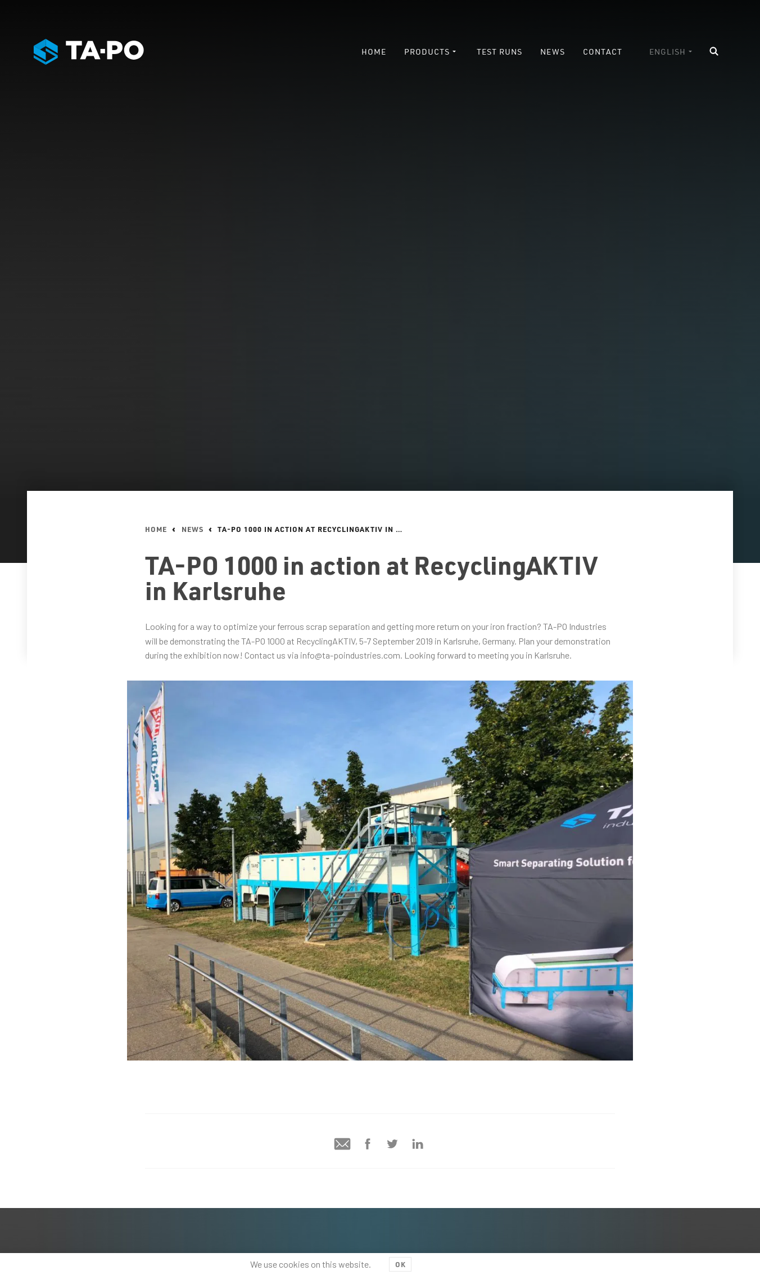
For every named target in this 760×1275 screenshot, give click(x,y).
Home (156, 529)
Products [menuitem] (427, 51)
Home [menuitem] (373, 51)
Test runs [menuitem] (499, 51)
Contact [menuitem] (602, 51)
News (192, 529)
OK (400, 1264)
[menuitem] (672, 52)
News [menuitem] (552, 51)
